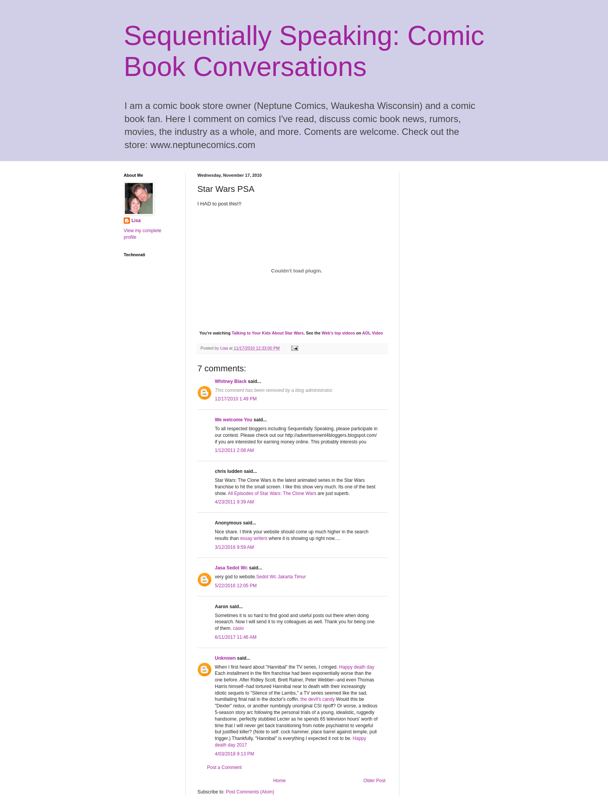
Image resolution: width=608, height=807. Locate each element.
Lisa (136, 220)
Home (279, 780)
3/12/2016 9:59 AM (234, 547)
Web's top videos (338, 333)
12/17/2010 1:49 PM (236, 399)
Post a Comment (224, 767)
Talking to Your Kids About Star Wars (268, 333)
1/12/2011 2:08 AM (234, 450)
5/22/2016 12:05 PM (236, 585)
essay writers (253, 538)
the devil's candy (318, 699)
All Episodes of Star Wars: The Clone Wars (272, 493)
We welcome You (233, 419)
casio (238, 628)
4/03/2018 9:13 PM (234, 754)
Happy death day (356, 667)
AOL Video (372, 333)
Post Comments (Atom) (250, 792)
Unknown (225, 658)
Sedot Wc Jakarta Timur (281, 576)
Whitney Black (231, 381)
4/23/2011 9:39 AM (234, 502)
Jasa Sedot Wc (231, 568)
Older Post (374, 780)
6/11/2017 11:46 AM (235, 637)
